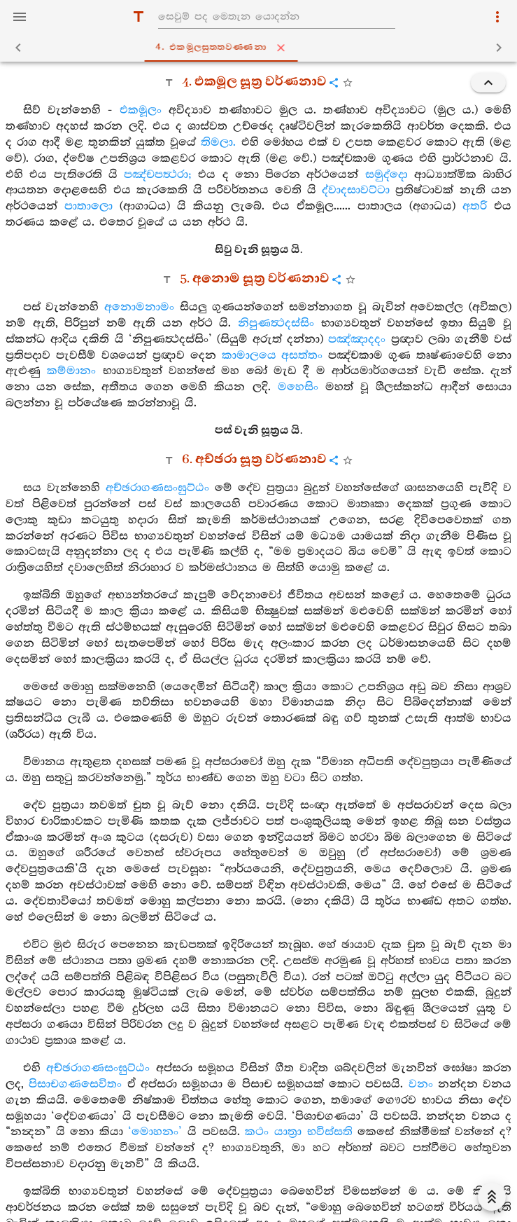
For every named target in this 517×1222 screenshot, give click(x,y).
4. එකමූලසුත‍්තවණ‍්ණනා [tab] (261, 47)
